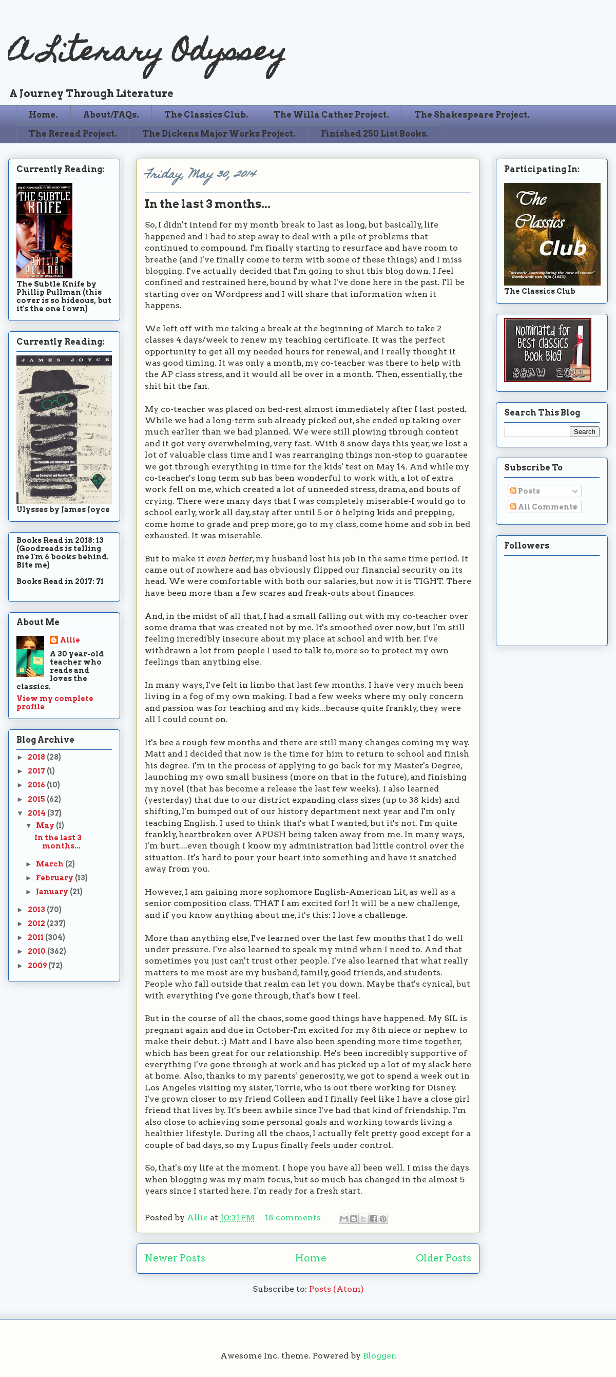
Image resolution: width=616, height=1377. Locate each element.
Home (310, 1258)
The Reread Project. (73, 134)
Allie (198, 1217)
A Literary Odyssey (147, 54)
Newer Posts (175, 1258)
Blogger (379, 1356)
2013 (37, 910)
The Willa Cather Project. (331, 115)
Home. (43, 115)
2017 (37, 771)
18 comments (293, 1217)
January (53, 892)
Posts (525, 491)
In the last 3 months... (208, 204)
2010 (37, 951)
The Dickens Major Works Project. (219, 134)
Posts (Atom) (336, 1289)
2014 (37, 813)
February (55, 878)
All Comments (543, 507)
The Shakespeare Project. (472, 115)
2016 (37, 785)
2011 (36, 937)
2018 (37, 757)
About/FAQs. (111, 115)
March (50, 864)
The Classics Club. (206, 115)
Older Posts (443, 1258)
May (46, 825)
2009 (38, 965)
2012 (37, 923)
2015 (37, 799)
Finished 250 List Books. (375, 134)
